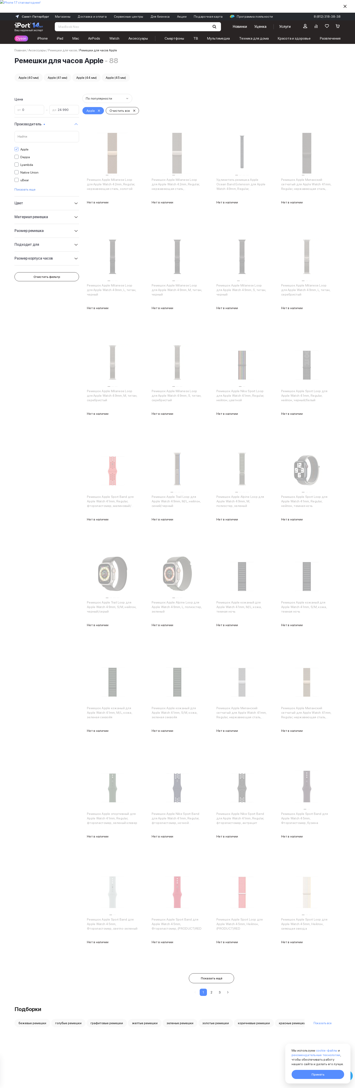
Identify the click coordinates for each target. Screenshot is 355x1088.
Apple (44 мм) (86, 77)
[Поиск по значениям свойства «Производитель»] (47, 136)
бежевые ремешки (32, 1023)
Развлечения (330, 38)
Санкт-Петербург (31, 16)
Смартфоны (174, 38)
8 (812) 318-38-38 (327, 16)
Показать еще (25, 189)
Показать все (322, 1023)
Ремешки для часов (62, 50)
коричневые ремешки (254, 1023)
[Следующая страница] (227, 992)
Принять (318, 1074)
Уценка (260, 26)
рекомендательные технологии (316, 1055)
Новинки (240, 26)
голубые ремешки (68, 1023)
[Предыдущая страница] (195, 992)
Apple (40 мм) (29, 77)
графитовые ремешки (107, 1023)
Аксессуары (138, 38)
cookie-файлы (326, 1050)
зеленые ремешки (180, 1023)
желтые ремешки (145, 1023)
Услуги (285, 26)
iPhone (42, 38)
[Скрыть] (345, 6)
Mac (75, 38)
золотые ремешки (215, 1023)
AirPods (94, 38)
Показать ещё (211, 978)
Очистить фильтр (47, 277)
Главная (20, 50)
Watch (114, 38)
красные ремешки (292, 1023)
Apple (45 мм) (116, 77)
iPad (60, 38)
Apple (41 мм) (57, 77)
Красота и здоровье (294, 38)
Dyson (21, 38)
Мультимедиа (218, 38)
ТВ (195, 38)
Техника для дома (254, 38)
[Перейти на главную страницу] (28, 26)
